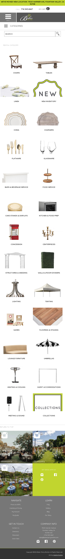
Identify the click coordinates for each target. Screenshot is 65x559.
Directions (15, 531)
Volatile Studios (58, 555)
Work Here (15, 539)
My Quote (16, 515)
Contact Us (15, 528)
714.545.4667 (24, 9)
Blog (48, 512)
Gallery (48, 508)
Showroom (15, 535)
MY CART (42, 9)
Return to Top (6, 427)
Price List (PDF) (16, 504)
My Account (15, 512)
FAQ (48, 504)
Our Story (48, 515)
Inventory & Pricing (16, 508)
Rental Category (10, 45)
